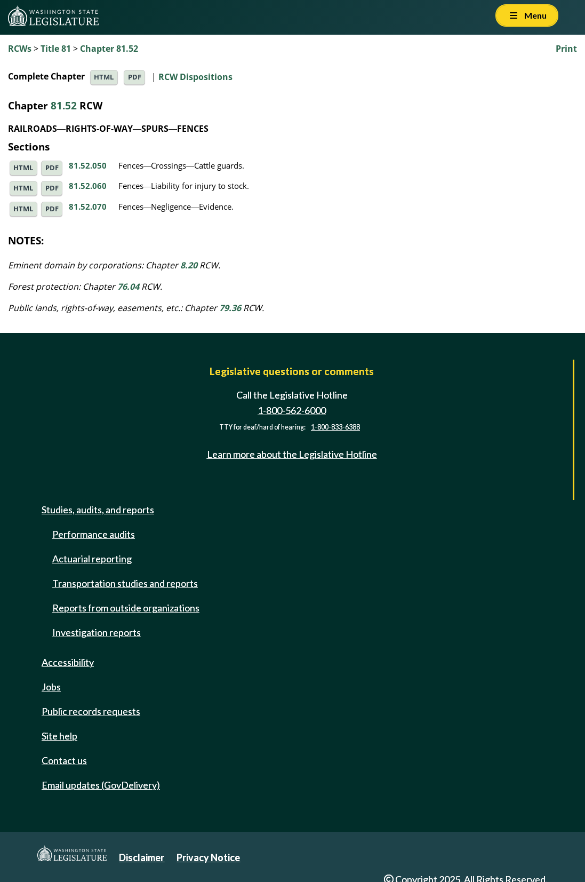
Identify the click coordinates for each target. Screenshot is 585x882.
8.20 (188, 265)
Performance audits (93, 534)
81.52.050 (88, 165)
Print (566, 48)
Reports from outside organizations (125, 608)
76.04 (128, 286)
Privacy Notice (208, 857)
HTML (104, 77)
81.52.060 (88, 185)
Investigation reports (96, 632)
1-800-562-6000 (292, 410)
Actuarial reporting (92, 559)
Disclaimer (141, 857)
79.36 (230, 308)
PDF (134, 77)
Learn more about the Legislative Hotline (292, 454)
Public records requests (91, 711)
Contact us (64, 760)
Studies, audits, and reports (98, 509)
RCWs (19, 48)
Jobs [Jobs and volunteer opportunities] (51, 687)
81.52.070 (88, 206)
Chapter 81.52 (109, 48)
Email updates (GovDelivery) (101, 785)
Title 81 (56, 48)
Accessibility (68, 662)
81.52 (64, 105)
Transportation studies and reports (125, 583)
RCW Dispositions (195, 76)
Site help (59, 736)
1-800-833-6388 (335, 427)
